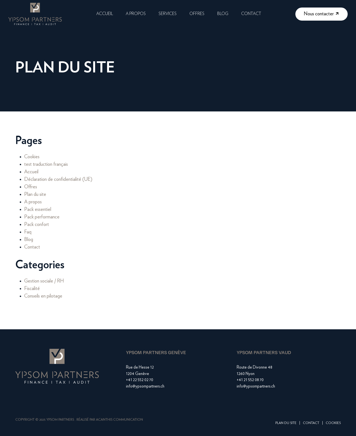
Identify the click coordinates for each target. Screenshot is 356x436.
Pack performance (42, 217)
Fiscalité (32, 288)
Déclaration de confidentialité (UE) (58, 179)
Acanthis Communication (119, 419)
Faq (27, 232)
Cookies (31, 156)
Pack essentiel (37, 209)
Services (168, 14)
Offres (196, 14)
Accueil (104, 14)
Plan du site (35, 194)
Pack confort (36, 224)
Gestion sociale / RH (44, 281)
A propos (136, 14)
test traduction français (46, 164)
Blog (222, 14)
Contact (251, 14)
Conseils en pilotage (43, 296)
